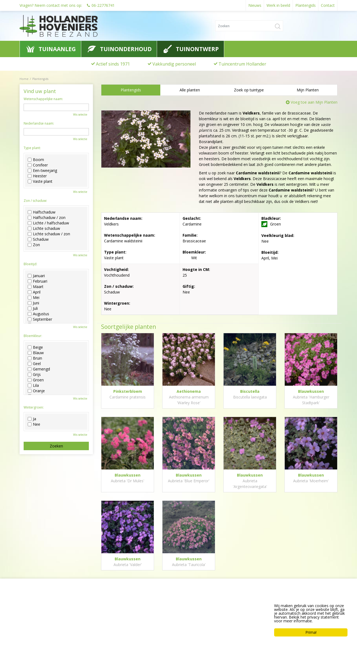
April (34, 292)
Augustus (38, 314)
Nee (34, 424)
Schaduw (38, 239)
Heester (37, 176)
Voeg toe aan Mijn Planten (314, 102)
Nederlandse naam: (39, 123)
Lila (33, 385)
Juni (33, 303)
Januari (36, 276)
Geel (34, 364)
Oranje (36, 391)
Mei (33, 297)
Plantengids (131, 89)
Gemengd (39, 369)
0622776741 (34, 623)
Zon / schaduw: (35, 201)
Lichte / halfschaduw (48, 223)
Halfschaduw (41, 212)
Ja (32, 419)
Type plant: (32, 148)
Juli (33, 308)
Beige (35, 347)
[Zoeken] (249, 25)
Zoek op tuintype (249, 89)
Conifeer (38, 165)
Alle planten (190, 89)
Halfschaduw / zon (46, 218)
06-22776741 (103, 5)
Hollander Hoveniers (44, 603)
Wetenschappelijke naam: (43, 99)
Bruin (35, 358)
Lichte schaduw (44, 228)
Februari (37, 281)
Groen (36, 380)
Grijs (34, 374)
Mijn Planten (308, 89)
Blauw (36, 353)
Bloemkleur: (33, 336)
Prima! (311, 632)
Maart (35, 287)
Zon (34, 245)
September (40, 319)
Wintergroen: (34, 407)
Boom (36, 160)
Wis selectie (80, 114)
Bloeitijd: (30, 264)
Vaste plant (40, 181)
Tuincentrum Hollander (242, 64)
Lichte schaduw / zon (49, 234)
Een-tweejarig (42, 170)
